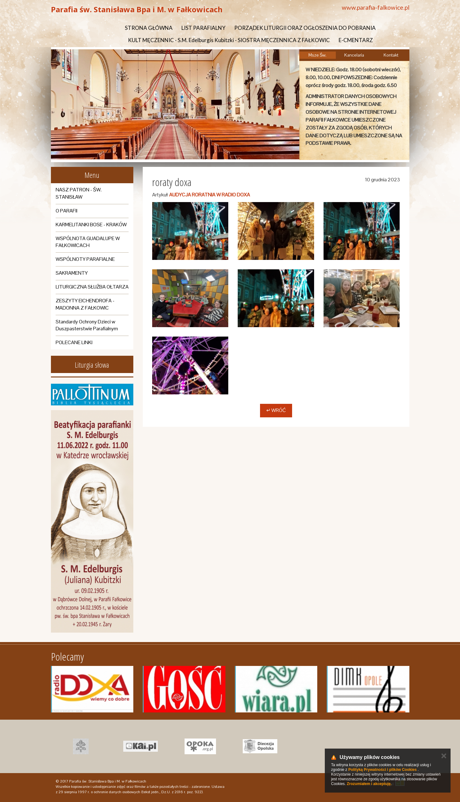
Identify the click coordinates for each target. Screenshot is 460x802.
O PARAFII (66, 210)
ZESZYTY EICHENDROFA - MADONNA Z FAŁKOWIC (85, 304)
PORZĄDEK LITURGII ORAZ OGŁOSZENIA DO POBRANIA (305, 28)
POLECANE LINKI (74, 342)
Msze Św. (317, 55)
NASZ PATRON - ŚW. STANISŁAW (79, 193)
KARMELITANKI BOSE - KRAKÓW (91, 224)
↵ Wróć (276, 410)
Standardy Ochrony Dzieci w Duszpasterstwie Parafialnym (87, 325)
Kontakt (391, 55)
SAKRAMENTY (72, 273)
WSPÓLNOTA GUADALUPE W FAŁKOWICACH (88, 242)
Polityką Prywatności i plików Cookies (382, 769)
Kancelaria (354, 55)
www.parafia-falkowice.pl (375, 7)
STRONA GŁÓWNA (149, 28)
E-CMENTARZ (356, 40)
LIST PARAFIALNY (203, 28)
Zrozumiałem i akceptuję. (369, 784)
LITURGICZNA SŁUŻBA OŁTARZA (92, 286)
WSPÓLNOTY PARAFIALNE (85, 259)
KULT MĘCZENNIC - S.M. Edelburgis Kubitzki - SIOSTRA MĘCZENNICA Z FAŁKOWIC (229, 40)
